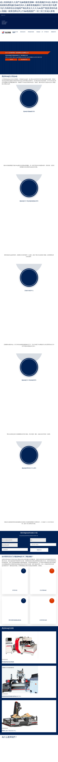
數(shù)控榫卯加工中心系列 (29, 468)
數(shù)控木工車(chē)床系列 (29, 380)
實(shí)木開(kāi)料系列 (29, 111)
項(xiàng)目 (38, 31)
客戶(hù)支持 (46, 31)
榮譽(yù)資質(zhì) (31, 31)
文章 (42, 31)
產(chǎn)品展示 (23, 31)
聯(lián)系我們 (53, 31)
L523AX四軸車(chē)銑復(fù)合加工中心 (11, 696)
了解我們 (11, 59)
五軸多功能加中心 (29, 290)
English (13, 32)
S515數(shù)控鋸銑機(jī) (8, 661)
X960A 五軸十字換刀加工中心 (9, 730)
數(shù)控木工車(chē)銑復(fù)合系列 (29, 201)
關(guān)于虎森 (15, 31)
